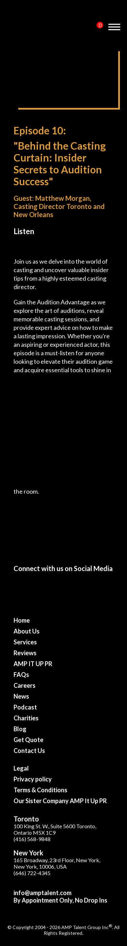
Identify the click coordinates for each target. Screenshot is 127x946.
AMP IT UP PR (33, 663)
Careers (25, 685)
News (21, 696)
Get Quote (28, 739)
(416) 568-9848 (32, 839)
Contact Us (29, 750)
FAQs (21, 674)
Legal (21, 768)
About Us (27, 631)
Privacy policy (33, 779)
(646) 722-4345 (32, 873)
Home (22, 620)
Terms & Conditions (40, 790)
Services (25, 642)
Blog (20, 729)
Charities (26, 718)
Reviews (25, 653)
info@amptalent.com (42, 892)
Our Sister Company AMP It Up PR (60, 801)
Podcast (25, 707)
